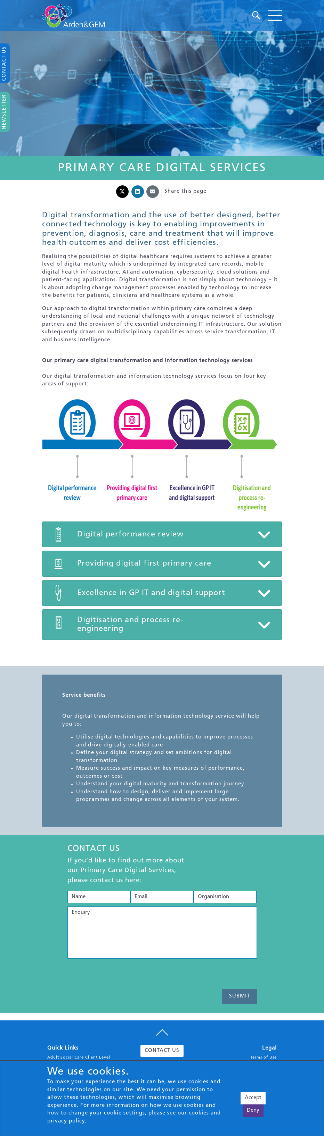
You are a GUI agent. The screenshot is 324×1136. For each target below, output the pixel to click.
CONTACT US (162, 1050)
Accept (253, 1098)
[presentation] (120, 975)
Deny (253, 1110)
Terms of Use (263, 1058)
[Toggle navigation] (275, 15)
